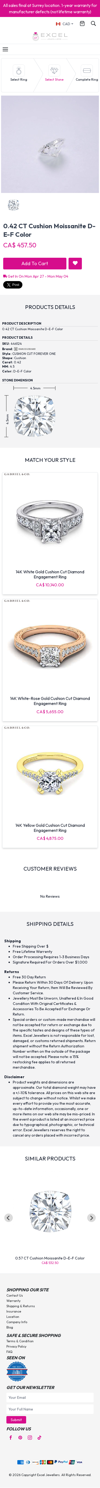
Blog (9, 1327)
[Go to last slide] (8, 1218)
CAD (62, 23)
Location (12, 1317)
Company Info (16, 1322)
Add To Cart (34, 263)
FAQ (9, 1352)
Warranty (13, 1301)
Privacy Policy (16, 1346)
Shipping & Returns (20, 1306)
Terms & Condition (20, 1341)
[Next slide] (91, 1218)
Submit (16, 1419)
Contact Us (14, 1295)
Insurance (13, 1311)
